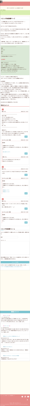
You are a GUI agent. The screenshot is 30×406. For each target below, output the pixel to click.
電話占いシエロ (6, 191)
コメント (3, 240)
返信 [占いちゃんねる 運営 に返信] (26, 153)
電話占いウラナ (6, 190)
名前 (1, 237)
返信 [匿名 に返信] (26, 136)
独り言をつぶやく (6, 151)
